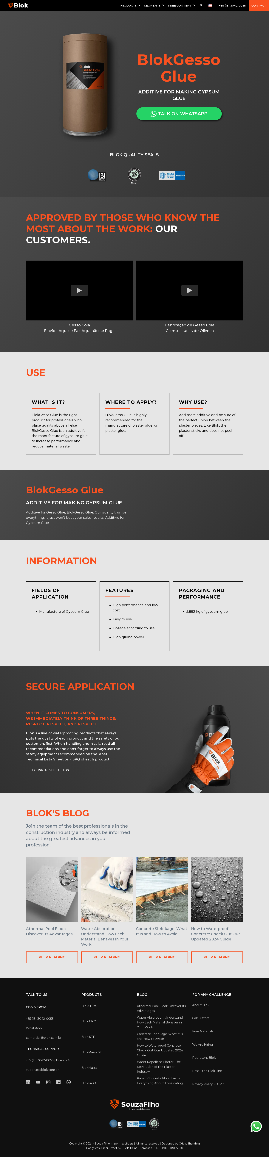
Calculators (200, 1018)
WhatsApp (34, 1028)
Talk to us (36, 995)
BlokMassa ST (91, 1052)
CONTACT (258, 5)
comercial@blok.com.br (43, 1037)
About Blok (200, 1005)
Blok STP (88, 1037)
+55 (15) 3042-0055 (232, 5)
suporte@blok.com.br (42, 1070)
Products (91, 995)
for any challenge (211, 995)
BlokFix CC (89, 1083)
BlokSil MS (89, 1006)
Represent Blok (204, 1057)
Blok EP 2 (88, 1021)
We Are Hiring (202, 1044)
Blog (142, 995)
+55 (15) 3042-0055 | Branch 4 (47, 1060)
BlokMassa (89, 1068)
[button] (130, 5)
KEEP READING (52, 957)
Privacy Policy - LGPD (208, 1084)
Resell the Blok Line (207, 1071)
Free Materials (202, 1031)
